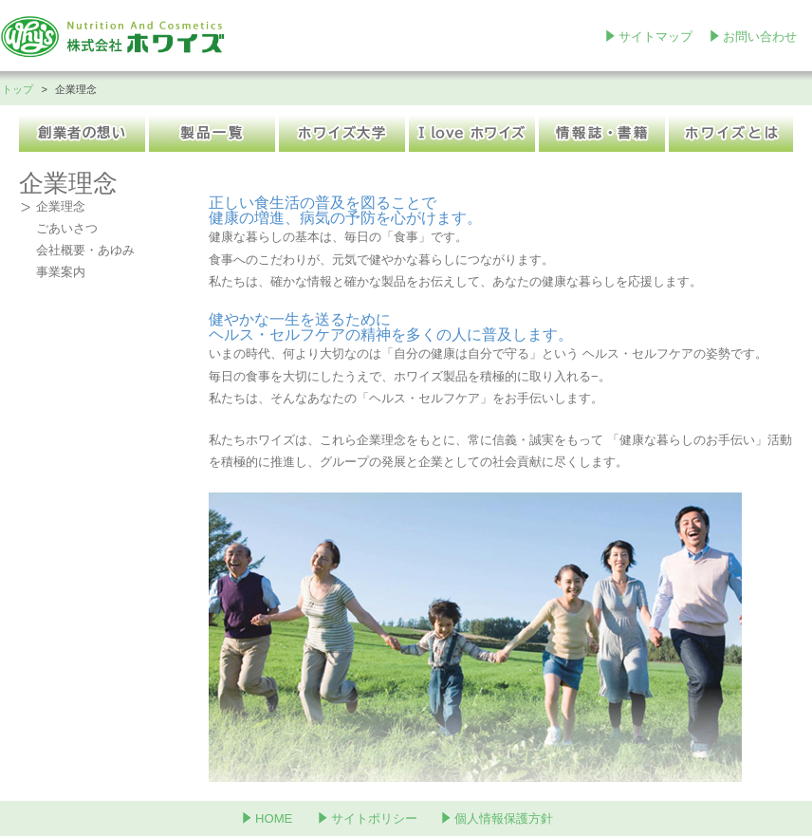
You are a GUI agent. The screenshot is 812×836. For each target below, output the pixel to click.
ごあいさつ (67, 228)
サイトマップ (655, 36)
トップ (17, 89)
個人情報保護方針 (503, 818)
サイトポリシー (374, 818)
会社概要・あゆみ (85, 250)
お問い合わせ (760, 36)
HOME (273, 818)
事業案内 (60, 272)
